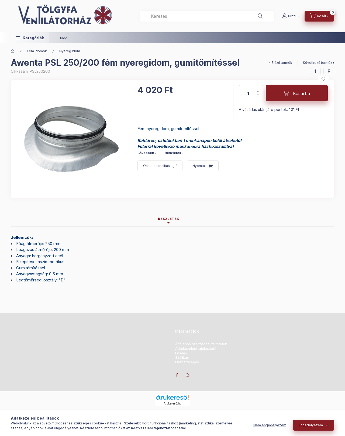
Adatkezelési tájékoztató (195, 349)
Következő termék (317, 63)
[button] (30, 37)
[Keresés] (260, 16)
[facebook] (315, 71)
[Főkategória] (13, 51)
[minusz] (258, 97)
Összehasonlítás (156, 166)
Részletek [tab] (168, 219)
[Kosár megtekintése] (319, 16)
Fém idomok (37, 51)
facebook (176, 375)
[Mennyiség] (248, 93)
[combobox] (207, 16)
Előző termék (282, 63)
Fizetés (181, 353)
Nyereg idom (69, 51)
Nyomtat (199, 166)
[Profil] (290, 16)
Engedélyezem (311, 425)
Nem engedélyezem (269, 425)
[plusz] (258, 89)
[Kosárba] (297, 93)
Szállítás (182, 357)
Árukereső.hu (172, 403)
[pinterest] (328, 71)
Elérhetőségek (187, 362)
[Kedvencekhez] (323, 79)
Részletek (173, 153)
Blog (63, 38)
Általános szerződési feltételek (201, 344)
